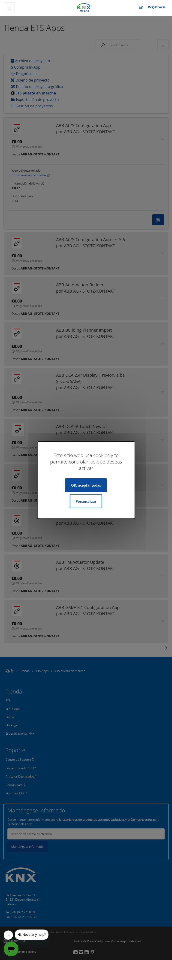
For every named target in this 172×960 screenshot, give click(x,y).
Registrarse (157, 7)
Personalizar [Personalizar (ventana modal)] (86, 501)
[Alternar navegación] (9, 7)
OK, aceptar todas (86, 485)
